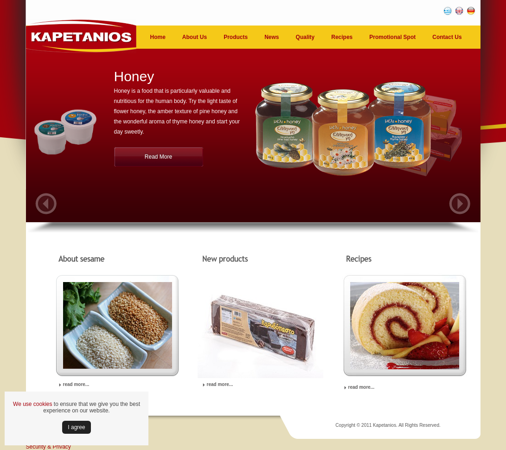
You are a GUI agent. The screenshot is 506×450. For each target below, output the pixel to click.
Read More (158, 157)
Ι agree (76, 427)
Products (236, 37)
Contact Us (446, 37)
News (271, 37)
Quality (305, 37)
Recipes (341, 37)
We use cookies (32, 404)
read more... (76, 384)
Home (158, 37)
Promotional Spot (392, 37)
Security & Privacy (48, 447)
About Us (194, 37)
